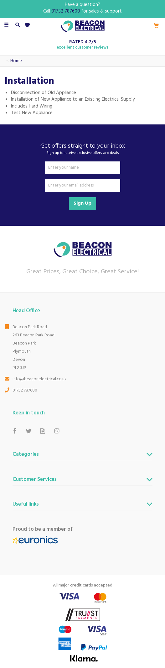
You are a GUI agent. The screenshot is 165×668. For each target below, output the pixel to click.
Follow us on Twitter (28, 430)
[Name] (82, 167)
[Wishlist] (28, 25)
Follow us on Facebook (14, 430)
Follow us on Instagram (56, 430)
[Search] (17, 25)
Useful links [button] (26, 505)
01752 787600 (25, 390)
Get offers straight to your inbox (82, 149)
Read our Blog (42, 430)
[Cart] (156, 25)
